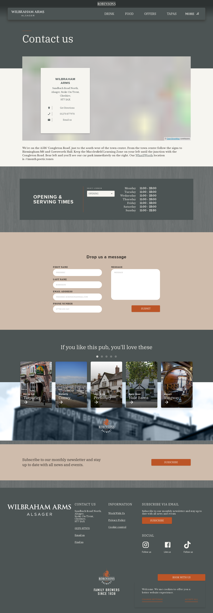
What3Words (144, 155)
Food (129, 13)
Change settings (152, 599)
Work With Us (116, 513)
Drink (109, 13)
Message (116, 267)
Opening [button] (93, 193)
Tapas (172, 13)
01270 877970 (82, 528)
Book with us (181, 577)
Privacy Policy (117, 520)
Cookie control (117, 527)
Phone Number (63, 303)
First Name (60, 267)
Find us (79, 542)
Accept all (191, 599)
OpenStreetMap (173, 139)
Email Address (63, 291)
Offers (150, 13)
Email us (80, 535)
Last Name (60, 279)
